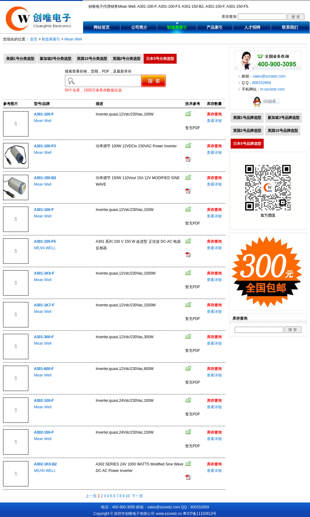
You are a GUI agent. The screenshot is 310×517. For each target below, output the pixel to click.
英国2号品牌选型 (247, 130)
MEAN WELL (45, 248)
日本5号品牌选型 (247, 143)
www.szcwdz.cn (169, 513)
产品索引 (215, 27)
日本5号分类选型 (160, 59)
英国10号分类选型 (92, 59)
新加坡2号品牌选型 (284, 118)
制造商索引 (177, 27)
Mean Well (73, 39)
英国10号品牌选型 (283, 130)
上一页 (91, 496)
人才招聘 (252, 27)
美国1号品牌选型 (247, 118)
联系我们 (290, 27)
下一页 (137, 496)
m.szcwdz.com (272, 89)
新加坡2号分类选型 (56, 59)
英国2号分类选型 (127, 59)
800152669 (261, 83)
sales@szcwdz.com (269, 76)
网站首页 (102, 27)
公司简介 (139, 27)
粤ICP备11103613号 (199, 513)
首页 (33, 39)
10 (128, 496)
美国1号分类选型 (20, 59)
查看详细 (214, 121)
